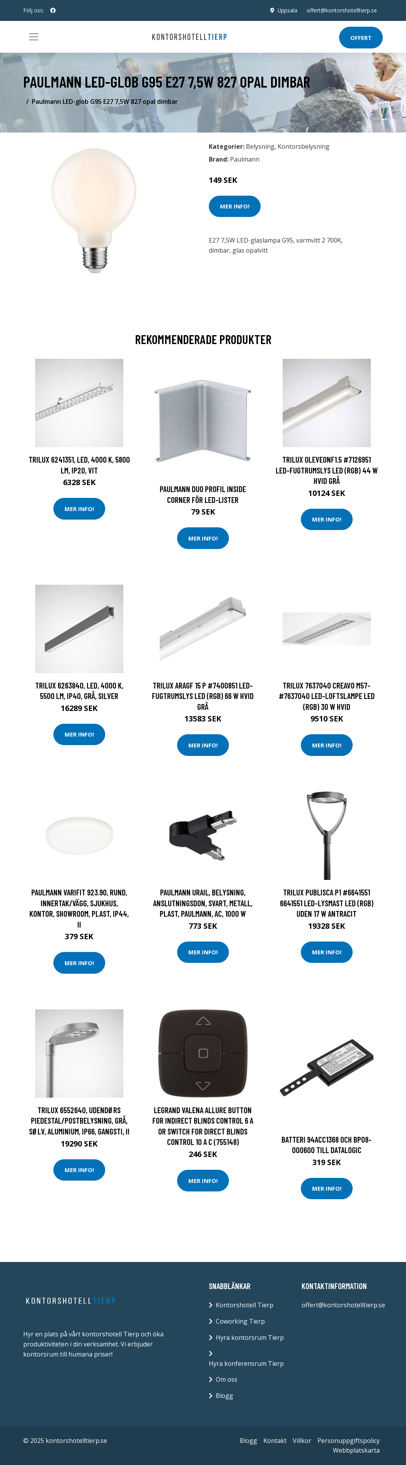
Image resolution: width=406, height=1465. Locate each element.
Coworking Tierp (240, 1321)
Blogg (224, 1395)
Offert (361, 37)
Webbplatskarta (356, 1450)
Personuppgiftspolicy (348, 1440)
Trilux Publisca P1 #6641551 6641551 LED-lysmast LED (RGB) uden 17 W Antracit (327, 902)
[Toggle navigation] (33, 36)
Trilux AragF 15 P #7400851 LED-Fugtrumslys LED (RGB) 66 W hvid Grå (203, 695)
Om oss (226, 1379)
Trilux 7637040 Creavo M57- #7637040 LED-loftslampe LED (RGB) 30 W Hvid (327, 695)
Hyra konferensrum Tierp (246, 1363)
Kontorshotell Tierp (244, 1305)
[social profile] (53, 10)
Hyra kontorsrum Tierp (250, 1337)
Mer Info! (234, 206)
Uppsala (287, 10)
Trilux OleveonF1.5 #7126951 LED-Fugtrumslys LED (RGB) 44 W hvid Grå (327, 469)
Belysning (260, 146)
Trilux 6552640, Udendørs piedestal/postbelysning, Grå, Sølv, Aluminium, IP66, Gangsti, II (79, 1120)
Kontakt (275, 1440)
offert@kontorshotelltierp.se (341, 10)
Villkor (302, 1440)
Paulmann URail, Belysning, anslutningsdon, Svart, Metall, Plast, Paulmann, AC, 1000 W (202, 902)
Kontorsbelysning (303, 146)
